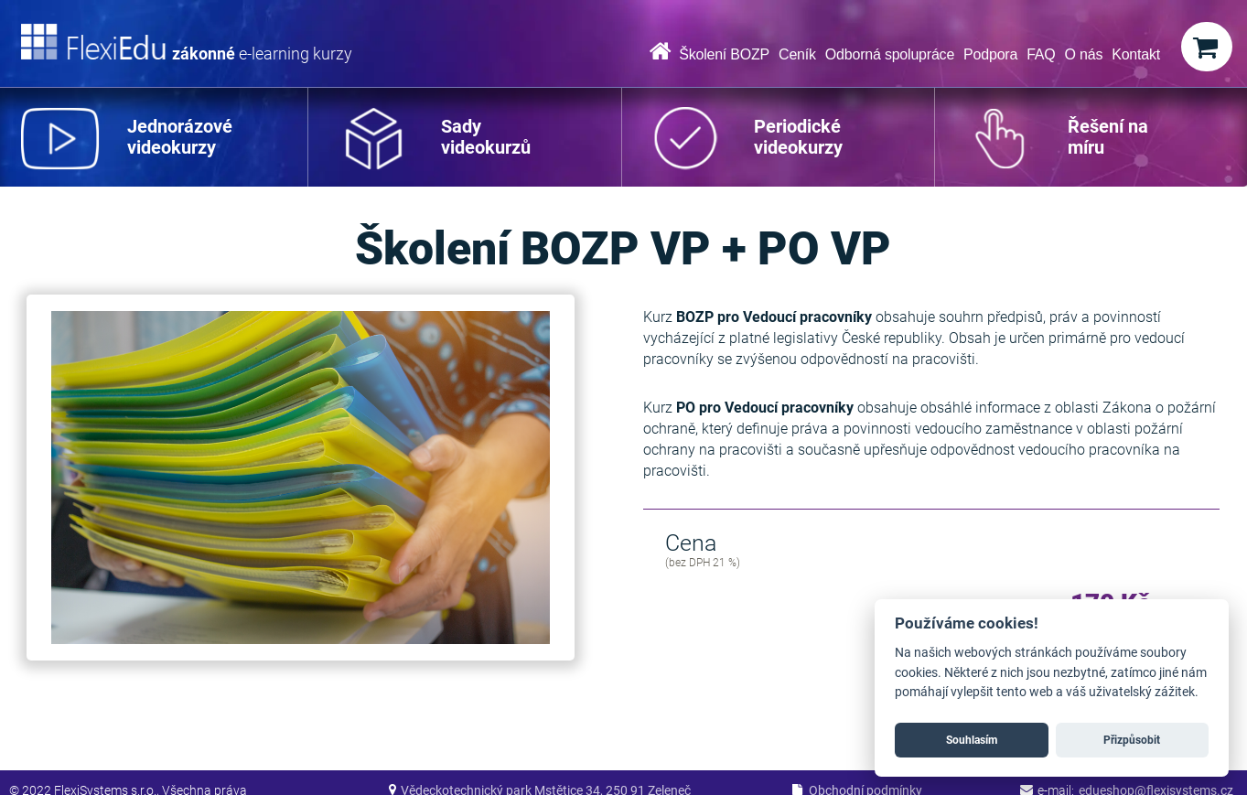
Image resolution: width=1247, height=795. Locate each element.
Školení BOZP (724, 54)
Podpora (990, 54)
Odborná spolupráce (889, 54)
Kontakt (1136, 54)
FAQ (1041, 54)
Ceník (797, 54)
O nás (1084, 54)
